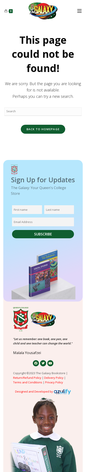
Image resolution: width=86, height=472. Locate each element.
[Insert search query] (43, 111)
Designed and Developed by (34, 391)
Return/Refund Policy (27, 378)
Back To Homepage (43, 129)
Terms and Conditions (27, 382)
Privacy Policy (54, 382)
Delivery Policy (53, 378)
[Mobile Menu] (79, 11)
